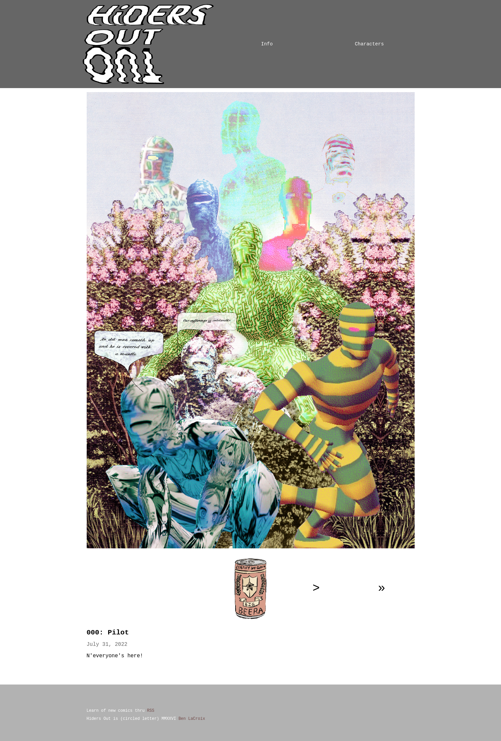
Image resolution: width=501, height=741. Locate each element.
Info (267, 44)
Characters (369, 44)
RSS (151, 710)
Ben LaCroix (191, 719)
